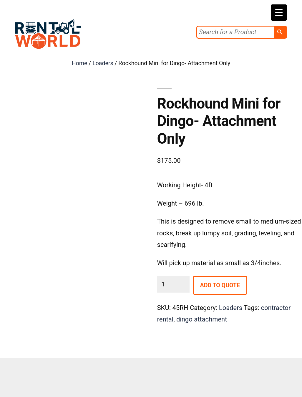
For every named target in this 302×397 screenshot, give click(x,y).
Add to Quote (220, 285)
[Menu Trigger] (279, 12)
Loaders (102, 63)
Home (79, 63)
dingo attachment (201, 319)
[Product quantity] (173, 284)
